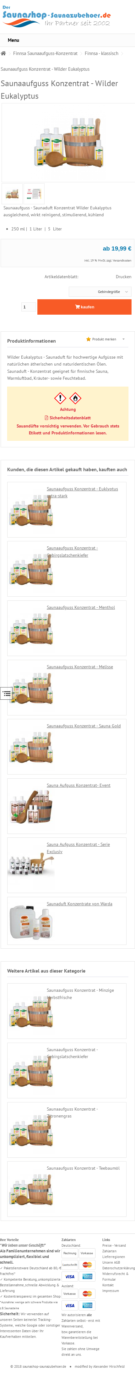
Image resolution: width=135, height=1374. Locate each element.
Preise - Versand (114, 1245)
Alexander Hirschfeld (109, 1366)
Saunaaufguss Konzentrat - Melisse (80, 667)
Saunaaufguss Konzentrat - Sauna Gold (84, 726)
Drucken (124, 276)
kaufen (84, 307)
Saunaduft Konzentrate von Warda (79, 904)
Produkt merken (104, 339)
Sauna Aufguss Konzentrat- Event (79, 785)
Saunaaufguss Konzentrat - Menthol (81, 607)
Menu (13, 40)
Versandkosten (122, 260)
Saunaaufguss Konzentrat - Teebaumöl (83, 1168)
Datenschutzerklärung (118, 1268)
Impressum (110, 1290)
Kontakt (108, 1285)
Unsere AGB (111, 1262)
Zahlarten (109, 1251)
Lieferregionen (113, 1257)
